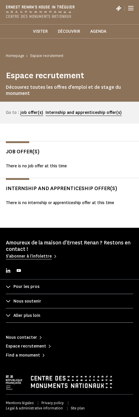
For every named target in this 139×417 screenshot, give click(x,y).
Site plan (78, 408)
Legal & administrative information (34, 408)
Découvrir (69, 31)
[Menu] (131, 8)
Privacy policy (52, 402)
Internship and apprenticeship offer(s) (84, 112)
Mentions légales (20, 402)
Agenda (98, 31)
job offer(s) (31, 112)
